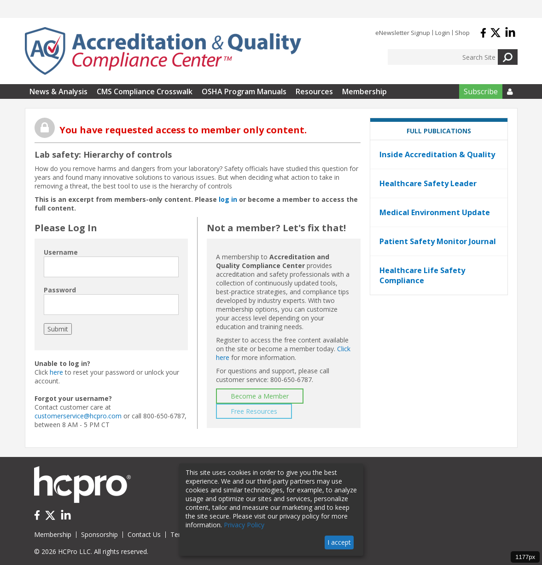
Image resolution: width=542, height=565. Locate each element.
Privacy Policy (244, 524)
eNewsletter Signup (402, 32)
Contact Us (144, 534)
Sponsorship (99, 534)
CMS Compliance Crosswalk (144, 91)
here (56, 372)
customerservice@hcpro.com (78, 415)
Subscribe (481, 91)
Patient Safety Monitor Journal (437, 241)
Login (442, 32)
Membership (364, 91)
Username (61, 252)
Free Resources (254, 411)
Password (60, 289)
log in (228, 199)
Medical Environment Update (434, 212)
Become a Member (260, 396)
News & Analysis (58, 91)
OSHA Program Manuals (244, 91)
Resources (314, 91)
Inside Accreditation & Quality (437, 154)
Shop (462, 32)
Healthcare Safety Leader (428, 183)
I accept (339, 542)
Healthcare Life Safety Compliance (422, 275)
